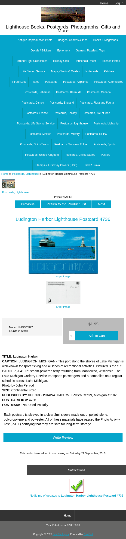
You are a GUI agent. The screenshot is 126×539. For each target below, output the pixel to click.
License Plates (111, 61)
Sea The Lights (60, 534)
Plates (35, 81)
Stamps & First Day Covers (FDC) (56, 165)
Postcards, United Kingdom (42, 154)
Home (104, 3)
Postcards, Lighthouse (25, 173)
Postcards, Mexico (39, 134)
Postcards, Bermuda (68, 92)
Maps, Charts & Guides (65, 71)
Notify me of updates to (76, 488)
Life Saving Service (33, 71)
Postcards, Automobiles (108, 81)
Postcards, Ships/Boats (34, 144)
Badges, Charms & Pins (72, 40)
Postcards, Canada (99, 92)
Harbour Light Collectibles (31, 61)
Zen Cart (88, 534)
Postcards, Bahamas (37, 92)
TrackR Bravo (91, 165)
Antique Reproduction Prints (35, 40)
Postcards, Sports (105, 144)
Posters (105, 154)
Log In (118, 3)
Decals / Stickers (41, 50)
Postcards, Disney (33, 102)
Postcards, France (36, 113)
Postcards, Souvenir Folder (71, 144)
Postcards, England (62, 102)
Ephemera (63, 50)
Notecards (92, 71)
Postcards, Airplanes (75, 81)
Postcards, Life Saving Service (36, 123)
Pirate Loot (19, 81)
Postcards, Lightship (106, 123)
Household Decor (85, 61)
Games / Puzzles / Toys (90, 50)
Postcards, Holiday (65, 113)
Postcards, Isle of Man (96, 113)
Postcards (51, 81)
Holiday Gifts (61, 61)
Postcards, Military (68, 134)
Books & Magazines (105, 40)
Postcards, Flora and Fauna (97, 102)
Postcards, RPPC (96, 134)
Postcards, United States (80, 154)
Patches (109, 71)
